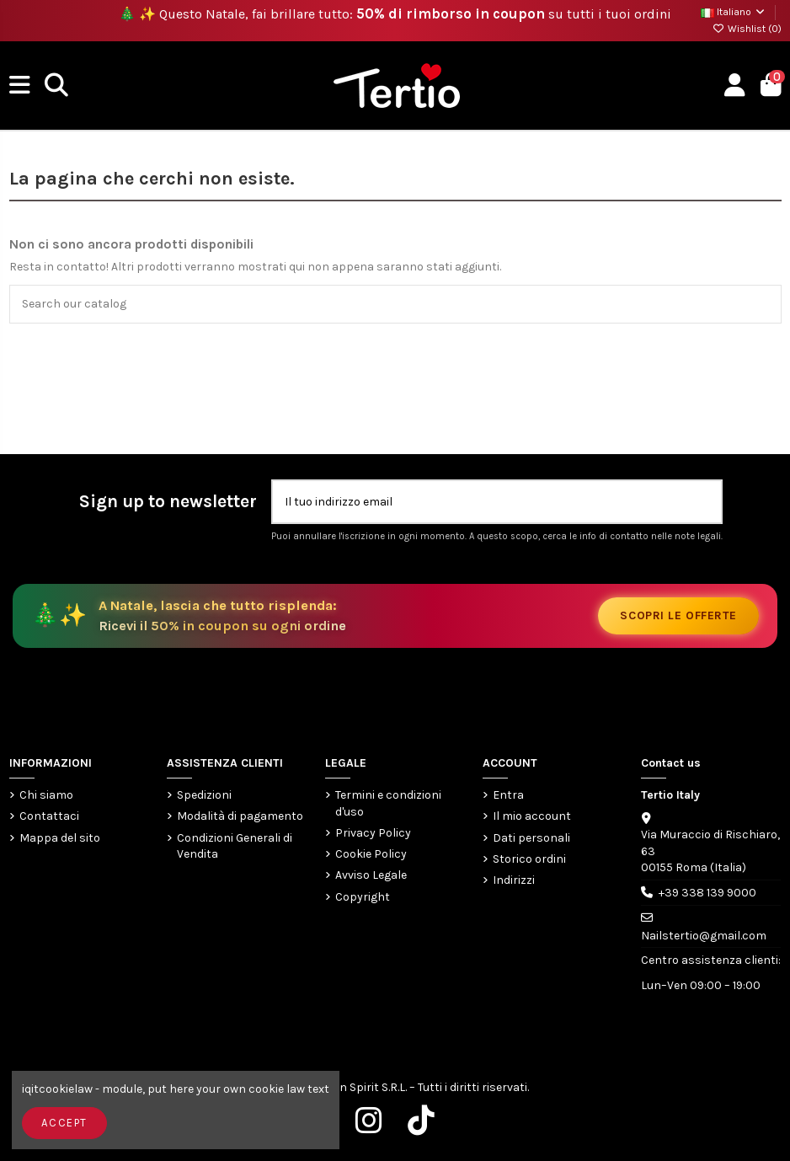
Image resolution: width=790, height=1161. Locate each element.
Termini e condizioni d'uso (388, 803)
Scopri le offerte (678, 615)
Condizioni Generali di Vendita (234, 846)
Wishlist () (747, 29)
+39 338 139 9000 (707, 892)
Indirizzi (514, 880)
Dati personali (531, 838)
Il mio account (532, 816)
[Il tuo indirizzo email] (479, 501)
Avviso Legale (371, 875)
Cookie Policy (371, 854)
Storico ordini (529, 859)
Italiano (733, 12)
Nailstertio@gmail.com (703, 935)
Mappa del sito (59, 838)
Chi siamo (46, 795)
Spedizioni (204, 795)
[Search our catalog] (764, 304)
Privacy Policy (373, 833)
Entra (508, 795)
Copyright (362, 897)
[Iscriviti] (703, 501)
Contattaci (49, 816)
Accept (64, 1122)
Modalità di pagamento (240, 816)
